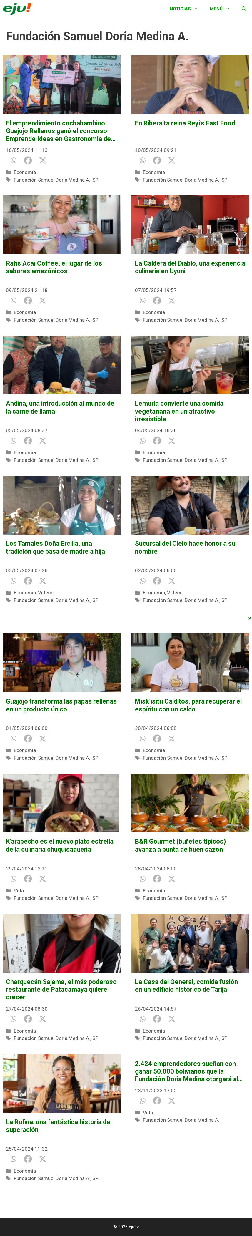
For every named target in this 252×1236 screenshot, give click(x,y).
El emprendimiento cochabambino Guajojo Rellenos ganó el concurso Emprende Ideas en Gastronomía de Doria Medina (58, 131)
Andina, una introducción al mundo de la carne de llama (60, 407)
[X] (42, 160)
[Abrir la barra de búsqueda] (244, 9)
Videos (46, 592)
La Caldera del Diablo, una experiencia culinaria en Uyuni (190, 267)
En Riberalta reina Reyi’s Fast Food (185, 123)
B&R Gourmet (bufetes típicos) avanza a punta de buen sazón (180, 845)
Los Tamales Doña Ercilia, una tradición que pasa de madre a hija (55, 547)
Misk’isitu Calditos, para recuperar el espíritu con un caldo (188, 705)
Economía (25, 172)
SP (95, 180)
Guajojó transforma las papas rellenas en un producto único (61, 705)
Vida (19, 891)
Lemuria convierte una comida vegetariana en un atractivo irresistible (179, 411)
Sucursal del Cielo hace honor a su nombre (185, 547)
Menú (223, 9)
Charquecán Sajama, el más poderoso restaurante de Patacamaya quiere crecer (61, 989)
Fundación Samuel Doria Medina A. (52, 180)
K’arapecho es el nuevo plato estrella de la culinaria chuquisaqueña (60, 845)
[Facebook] (28, 160)
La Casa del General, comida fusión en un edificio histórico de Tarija (186, 985)
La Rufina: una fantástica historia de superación (58, 1125)
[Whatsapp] (13, 160)
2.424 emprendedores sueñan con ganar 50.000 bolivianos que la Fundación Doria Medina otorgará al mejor (186, 1071)
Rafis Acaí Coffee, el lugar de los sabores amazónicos (54, 267)
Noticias (187, 9)
